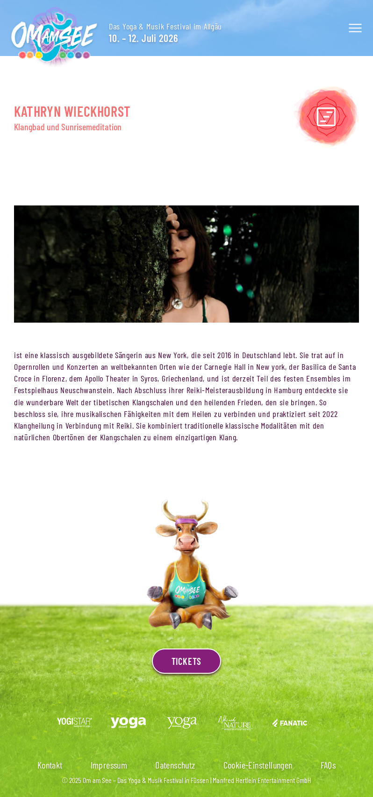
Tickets (187, 661)
